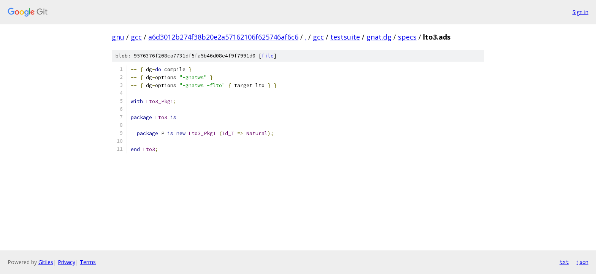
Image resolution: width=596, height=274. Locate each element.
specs (407, 36)
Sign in (580, 12)
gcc (136, 36)
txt (564, 261)
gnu (118, 36)
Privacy (66, 262)
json (582, 261)
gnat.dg (379, 36)
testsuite (345, 36)
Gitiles (45, 262)
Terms (88, 262)
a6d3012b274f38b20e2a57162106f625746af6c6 (223, 36)
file (268, 56)
